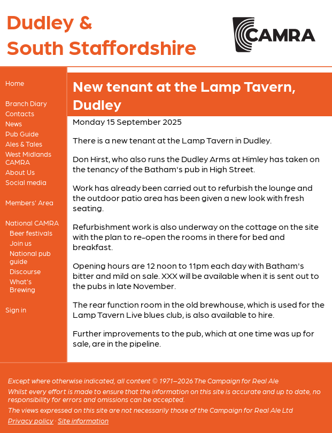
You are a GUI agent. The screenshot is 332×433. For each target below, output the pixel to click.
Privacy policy (30, 420)
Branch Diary (26, 103)
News (13, 123)
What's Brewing (22, 285)
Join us (21, 243)
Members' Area (29, 202)
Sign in (15, 310)
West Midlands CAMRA (28, 158)
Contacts (19, 113)
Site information (83, 420)
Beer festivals (31, 233)
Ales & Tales (23, 144)
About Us (20, 172)
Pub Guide (21, 134)
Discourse (25, 271)
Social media (26, 182)
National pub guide (30, 257)
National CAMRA (32, 223)
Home (14, 83)
